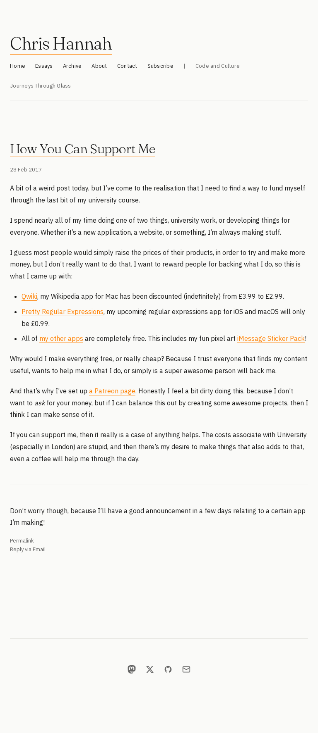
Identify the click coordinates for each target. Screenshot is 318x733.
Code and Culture (217, 65)
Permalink (22, 540)
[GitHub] (168, 669)
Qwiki (29, 296)
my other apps (61, 338)
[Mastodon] (132, 669)
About (99, 65)
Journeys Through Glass (40, 85)
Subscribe (160, 65)
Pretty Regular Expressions (63, 311)
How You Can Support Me (82, 148)
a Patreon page (112, 391)
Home (17, 65)
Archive (72, 65)
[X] (150, 669)
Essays (44, 65)
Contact (127, 65)
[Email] (186, 669)
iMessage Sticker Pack (271, 338)
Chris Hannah (61, 43)
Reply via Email (28, 549)
